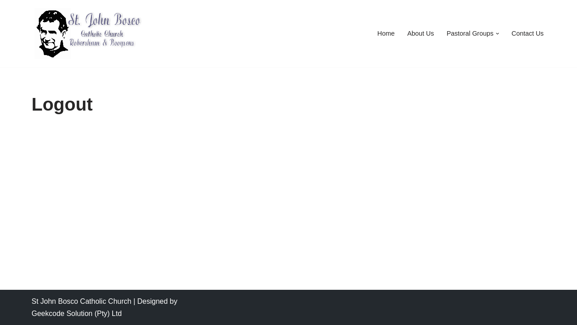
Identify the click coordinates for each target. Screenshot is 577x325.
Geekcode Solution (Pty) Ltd (77, 313)
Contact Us (528, 33)
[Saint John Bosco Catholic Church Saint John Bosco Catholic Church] (88, 33)
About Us (420, 33)
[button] (497, 33)
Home (385, 33)
